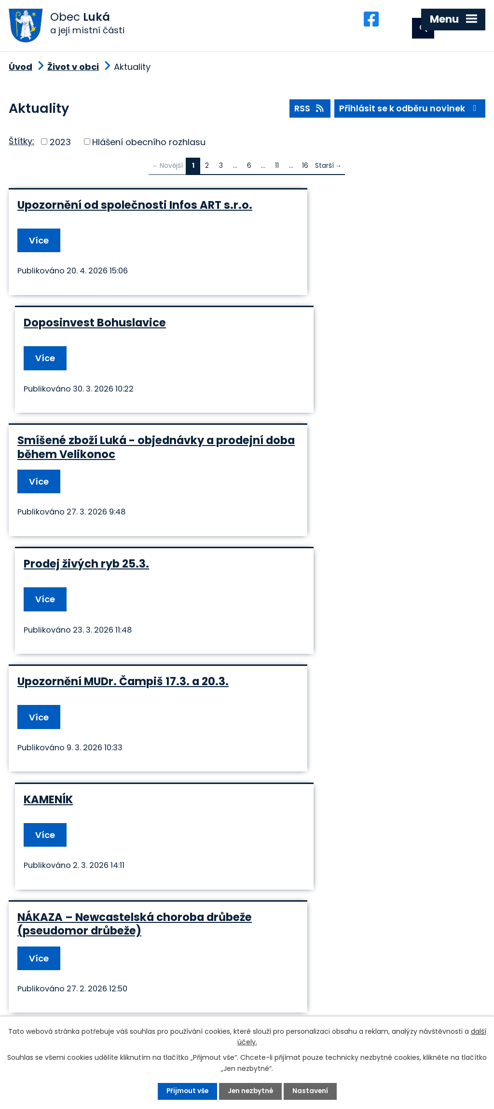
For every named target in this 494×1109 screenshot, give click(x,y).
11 (277, 169)
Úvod (20, 70)
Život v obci (73, 70)
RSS (308, 113)
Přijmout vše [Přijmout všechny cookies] (186, 1091)
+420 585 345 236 (67, 991)
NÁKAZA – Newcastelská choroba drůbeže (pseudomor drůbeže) (110, 592)
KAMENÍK (284, 467)
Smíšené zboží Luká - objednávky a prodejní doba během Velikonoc (115, 350)
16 (305, 169)
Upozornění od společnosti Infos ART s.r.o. (119, 215)
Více (39, 249)
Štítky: (21, 144)
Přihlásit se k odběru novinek (409, 113)
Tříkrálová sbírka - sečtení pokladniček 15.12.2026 (334, 592)
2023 (60, 145)
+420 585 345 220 (151, 991)
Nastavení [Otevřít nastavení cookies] (312, 1091)
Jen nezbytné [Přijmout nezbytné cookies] (250, 1091)
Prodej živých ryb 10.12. (323, 721)
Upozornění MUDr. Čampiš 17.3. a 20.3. (123, 467)
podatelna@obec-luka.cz (97, 1008)
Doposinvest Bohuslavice (331, 208)
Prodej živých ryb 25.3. (322, 343)
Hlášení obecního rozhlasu (149, 145)
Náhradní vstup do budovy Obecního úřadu (120, 727)
